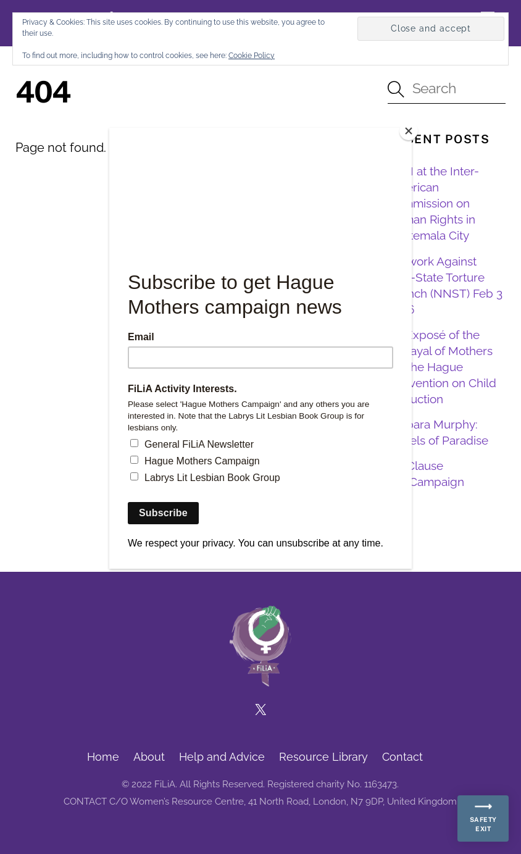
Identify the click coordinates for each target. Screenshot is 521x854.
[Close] (408, 131)
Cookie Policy (251, 55)
